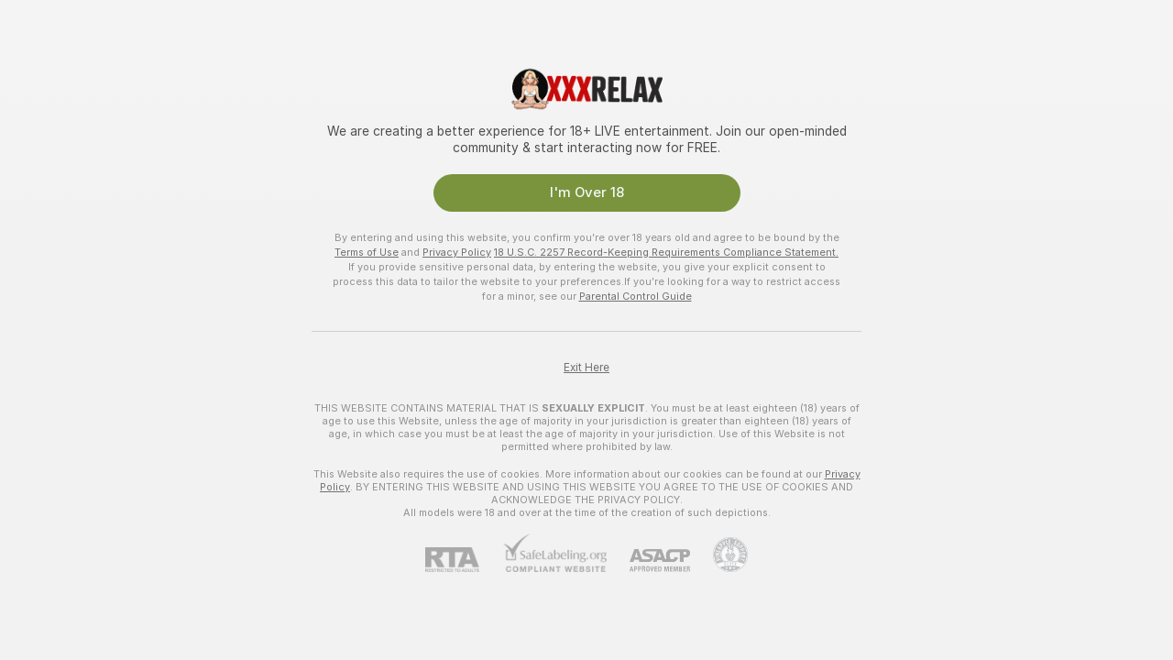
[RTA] (463, 559)
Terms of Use (366, 252)
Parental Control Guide (635, 296)
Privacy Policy (456, 252)
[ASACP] (648, 560)
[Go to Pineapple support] (719, 554)
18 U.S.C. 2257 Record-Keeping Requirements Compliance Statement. (666, 252)
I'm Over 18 (587, 192)
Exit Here (586, 367)
